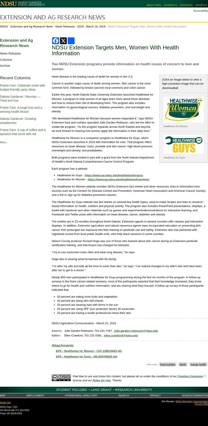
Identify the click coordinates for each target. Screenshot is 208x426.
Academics (170, 5)
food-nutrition (167, 364)
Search (124, 395)
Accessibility (200, 10)
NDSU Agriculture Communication (192, 401)
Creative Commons (190, 376)
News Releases (65, 26)
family (183, 364)
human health (198, 364)
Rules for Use (102, 380)
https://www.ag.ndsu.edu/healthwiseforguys (114, 175)
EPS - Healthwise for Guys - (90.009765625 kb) (86, 356)
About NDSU (154, 5)
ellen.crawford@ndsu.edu (121, 335)
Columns (6, 59)
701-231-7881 (201, 404)
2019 (80, 26)
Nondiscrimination (195, 395)
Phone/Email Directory (81, 395)
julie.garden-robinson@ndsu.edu (136, 330)
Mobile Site (5, 403)
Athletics (201, 5)
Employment (35, 395)
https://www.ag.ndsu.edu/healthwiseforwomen (118, 179)
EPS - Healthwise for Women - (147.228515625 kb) (89, 351)
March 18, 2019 (95, 26)
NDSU (4, 26)
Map (2, 395)
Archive (5, 65)
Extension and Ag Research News (52, 17)
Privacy (155, 395)
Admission (186, 5)
